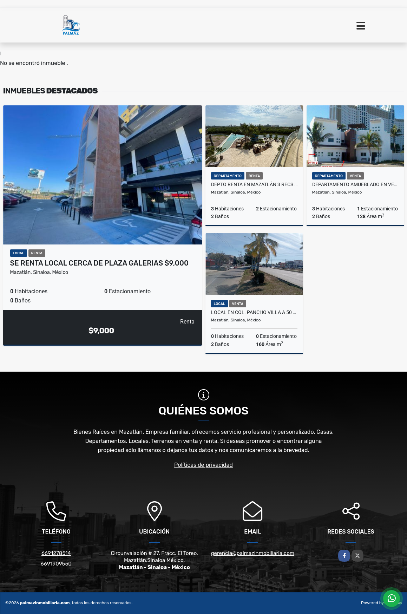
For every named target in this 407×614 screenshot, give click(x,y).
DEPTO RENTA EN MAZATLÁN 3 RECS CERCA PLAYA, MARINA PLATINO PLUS (254, 184)
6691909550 (56, 564)
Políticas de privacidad (203, 465)
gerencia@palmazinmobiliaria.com (252, 553)
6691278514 (56, 553)
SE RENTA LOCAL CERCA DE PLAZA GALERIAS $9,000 (99, 263)
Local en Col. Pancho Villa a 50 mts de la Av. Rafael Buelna (254, 312)
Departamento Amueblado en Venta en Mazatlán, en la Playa (355, 184)
